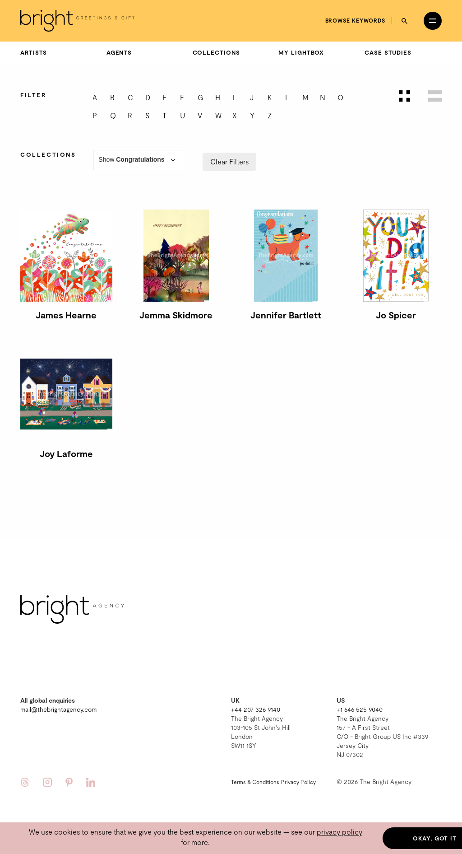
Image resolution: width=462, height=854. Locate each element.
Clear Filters (229, 161)
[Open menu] (433, 21)
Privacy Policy (298, 782)
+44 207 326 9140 (255, 709)
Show (138, 160)
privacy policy (339, 831)
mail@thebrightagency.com (58, 709)
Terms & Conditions (255, 782)
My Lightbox (301, 52)
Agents (119, 52)
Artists (33, 52)
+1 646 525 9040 (360, 709)
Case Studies (388, 52)
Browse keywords (355, 20)
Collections (216, 52)
